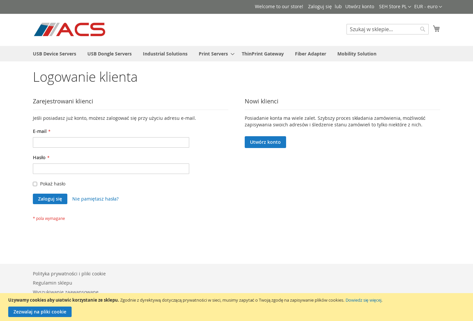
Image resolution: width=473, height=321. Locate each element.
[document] (237, 307)
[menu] (236, 53)
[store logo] (70, 29)
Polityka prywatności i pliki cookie (69, 273)
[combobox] (388, 29)
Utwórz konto (359, 6)
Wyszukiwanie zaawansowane (66, 292)
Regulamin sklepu (52, 283)
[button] (428, 7)
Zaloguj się (320, 6)
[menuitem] (54, 53)
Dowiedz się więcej (363, 300)
